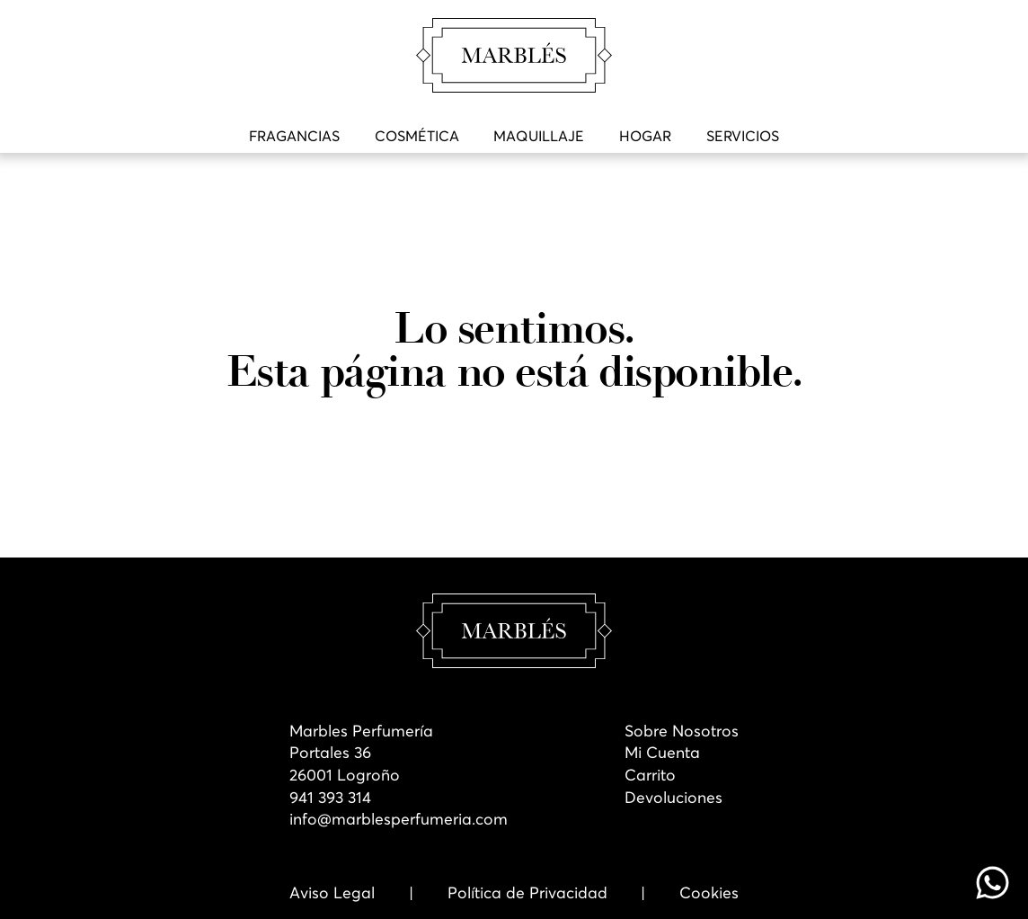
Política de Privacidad (527, 893)
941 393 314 (330, 797)
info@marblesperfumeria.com (398, 819)
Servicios (742, 136)
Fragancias (294, 136)
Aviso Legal (332, 893)
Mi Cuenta (662, 753)
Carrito (650, 775)
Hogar (645, 136)
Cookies (709, 893)
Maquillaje (538, 136)
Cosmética (417, 136)
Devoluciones (673, 797)
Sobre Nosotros (682, 731)
